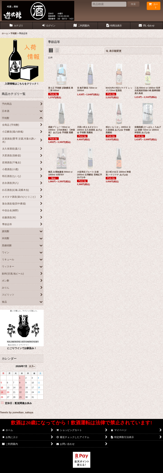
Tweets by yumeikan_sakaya (16, 412)
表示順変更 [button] (113, 51)
